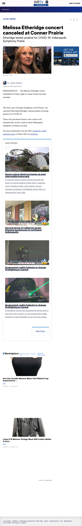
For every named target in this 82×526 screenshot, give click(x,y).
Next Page (40, 331)
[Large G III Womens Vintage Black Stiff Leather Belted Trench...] (27, 434)
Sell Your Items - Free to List (28, 354)
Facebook (34, 134)
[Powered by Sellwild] (48, 480)
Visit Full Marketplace (42, 354)
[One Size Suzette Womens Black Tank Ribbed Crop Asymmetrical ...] (27, 373)
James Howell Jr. (16, 83)
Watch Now (74, 3)
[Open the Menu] (4, 3)
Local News (9, 19)
